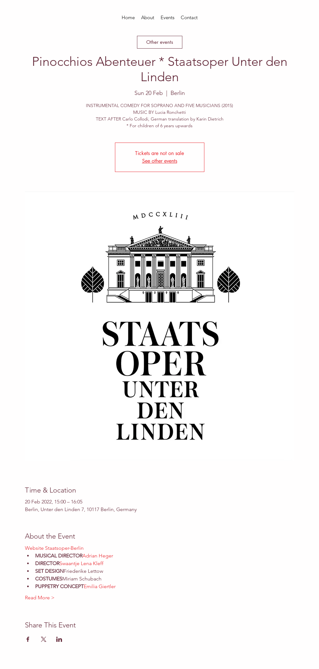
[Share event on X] (44, 639)
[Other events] (159, 42)
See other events (159, 161)
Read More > (40, 598)
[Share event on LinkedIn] (59, 639)
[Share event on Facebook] (28, 639)
